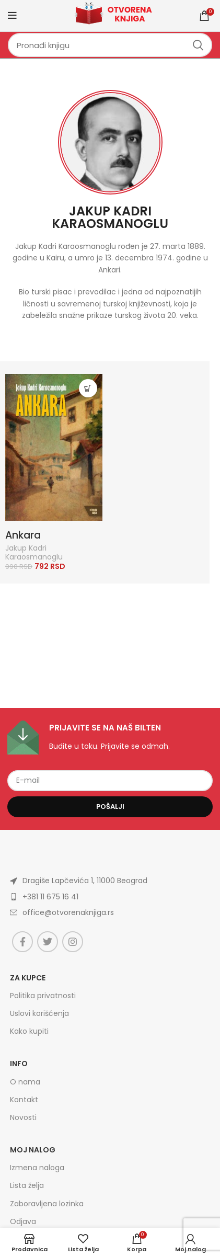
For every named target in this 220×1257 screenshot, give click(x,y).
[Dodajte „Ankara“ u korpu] (88, 388)
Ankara (23, 535)
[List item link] (110, 896)
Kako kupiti (29, 1031)
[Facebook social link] (22, 941)
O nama (25, 1082)
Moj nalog (32, 1150)
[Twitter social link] (47, 941)
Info (19, 1063)
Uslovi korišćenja (39, 1013)
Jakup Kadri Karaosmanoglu (110, 217)
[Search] (110, 45)
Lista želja (27, 1185)
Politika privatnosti (43, 995)
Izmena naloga (37, 1167)
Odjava (23, 1221)
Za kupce (27, 978)
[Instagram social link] (72, 941)
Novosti (23, 1117)
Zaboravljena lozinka (47, 1203)
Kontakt (24, 1099)
